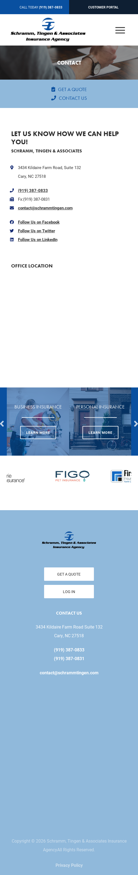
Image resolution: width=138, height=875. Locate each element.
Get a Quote (72, 89)
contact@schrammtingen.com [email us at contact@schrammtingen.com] (69, 672)
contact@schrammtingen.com (45, 208)
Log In (69, 591)
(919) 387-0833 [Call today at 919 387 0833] (50, 7)
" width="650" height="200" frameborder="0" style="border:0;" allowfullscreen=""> (69, 316)
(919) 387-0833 (33, 190)
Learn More (38, 432)
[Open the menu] (120, 30)
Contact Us (73, 98)
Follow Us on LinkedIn (37, 239)
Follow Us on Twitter (36, 230)
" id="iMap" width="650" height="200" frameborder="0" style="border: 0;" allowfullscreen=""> (69, 750)
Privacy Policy (69, 865)
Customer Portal (103, 7)
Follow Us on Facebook (39, 222)
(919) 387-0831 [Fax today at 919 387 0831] (69, 658)
